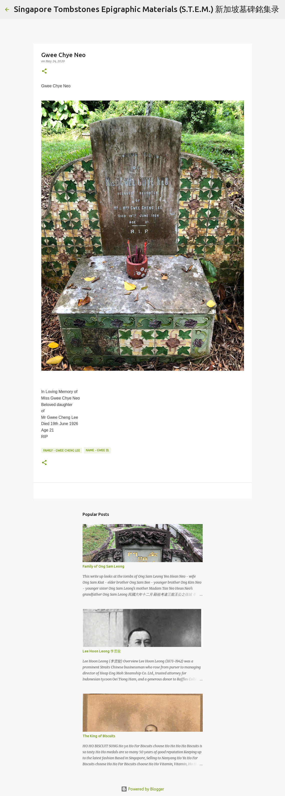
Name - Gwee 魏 (97, 450)
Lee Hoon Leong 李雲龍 (102, 651)
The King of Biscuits (99, 736)
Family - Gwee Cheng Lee (61, 450)
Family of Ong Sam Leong (103, 566)
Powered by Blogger (142, 789)
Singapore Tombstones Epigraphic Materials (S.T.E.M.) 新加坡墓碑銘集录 (146, 9)
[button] (44, 71)
